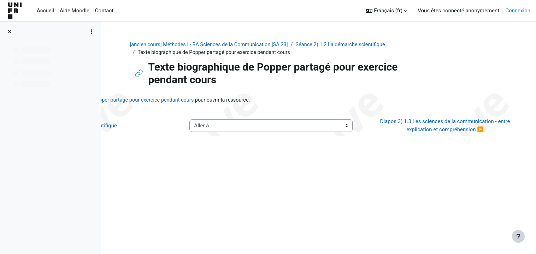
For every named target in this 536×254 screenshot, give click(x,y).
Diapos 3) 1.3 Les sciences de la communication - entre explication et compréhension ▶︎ (449, 126)
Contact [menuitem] (104, 10)
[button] (386, 10)
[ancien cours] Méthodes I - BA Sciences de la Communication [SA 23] (253, 45)
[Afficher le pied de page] (518, 236)
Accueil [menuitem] (45, 10)
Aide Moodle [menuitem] (74, 10)
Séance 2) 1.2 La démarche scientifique (389, 45)
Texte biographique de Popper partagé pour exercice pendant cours (220, 100)
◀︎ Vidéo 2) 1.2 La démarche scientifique (167, 126)
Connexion (517, 10)
